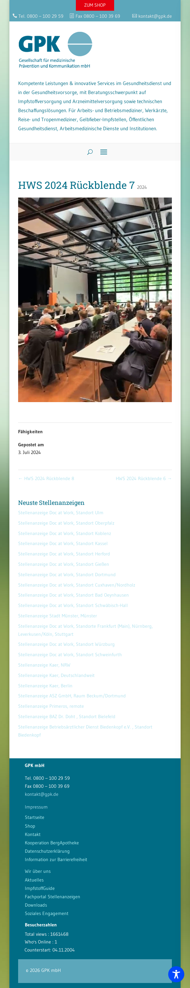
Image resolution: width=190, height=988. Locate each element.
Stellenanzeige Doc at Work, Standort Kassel (63, 543)
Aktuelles (34, 880)
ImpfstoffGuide (40, 888)
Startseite (34, 817)
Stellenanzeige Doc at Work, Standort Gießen (63, 564)
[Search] (87, 152)
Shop (30, 826)
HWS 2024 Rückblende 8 (46, 478)
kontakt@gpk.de (41, 794)
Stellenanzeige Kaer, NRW (44, 665)
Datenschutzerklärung (47, 851)
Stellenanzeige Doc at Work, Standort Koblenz (64, 533)
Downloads (36, 905)
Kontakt (33, 834)
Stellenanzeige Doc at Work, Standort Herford (64, 554)
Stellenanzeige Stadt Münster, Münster (57, 616)
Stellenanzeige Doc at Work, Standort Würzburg (66, 644)
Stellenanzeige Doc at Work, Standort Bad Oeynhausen (73, 595)
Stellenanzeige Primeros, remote (51, 706)
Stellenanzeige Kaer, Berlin (45, 686)
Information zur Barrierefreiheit (56, 859)
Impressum (36, 807)
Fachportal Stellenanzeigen (52, 897)
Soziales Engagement (46, 913)
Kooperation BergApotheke (52, 843)
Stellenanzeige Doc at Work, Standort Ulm (60, 513)
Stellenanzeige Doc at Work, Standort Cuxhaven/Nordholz (76, 585)
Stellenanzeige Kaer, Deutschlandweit (56, 675)
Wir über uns (38, 871)
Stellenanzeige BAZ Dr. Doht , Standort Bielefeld (66, 716)
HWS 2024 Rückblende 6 (144, 478)
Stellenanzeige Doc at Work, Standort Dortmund (67, 575)
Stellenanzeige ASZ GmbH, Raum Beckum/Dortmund (72, 696)
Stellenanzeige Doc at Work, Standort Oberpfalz (66, 523)
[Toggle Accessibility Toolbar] (176, 974)
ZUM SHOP (95, 5)
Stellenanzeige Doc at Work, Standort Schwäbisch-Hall (73, 605)
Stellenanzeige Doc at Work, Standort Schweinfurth (70, 655)
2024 (142, 187)
